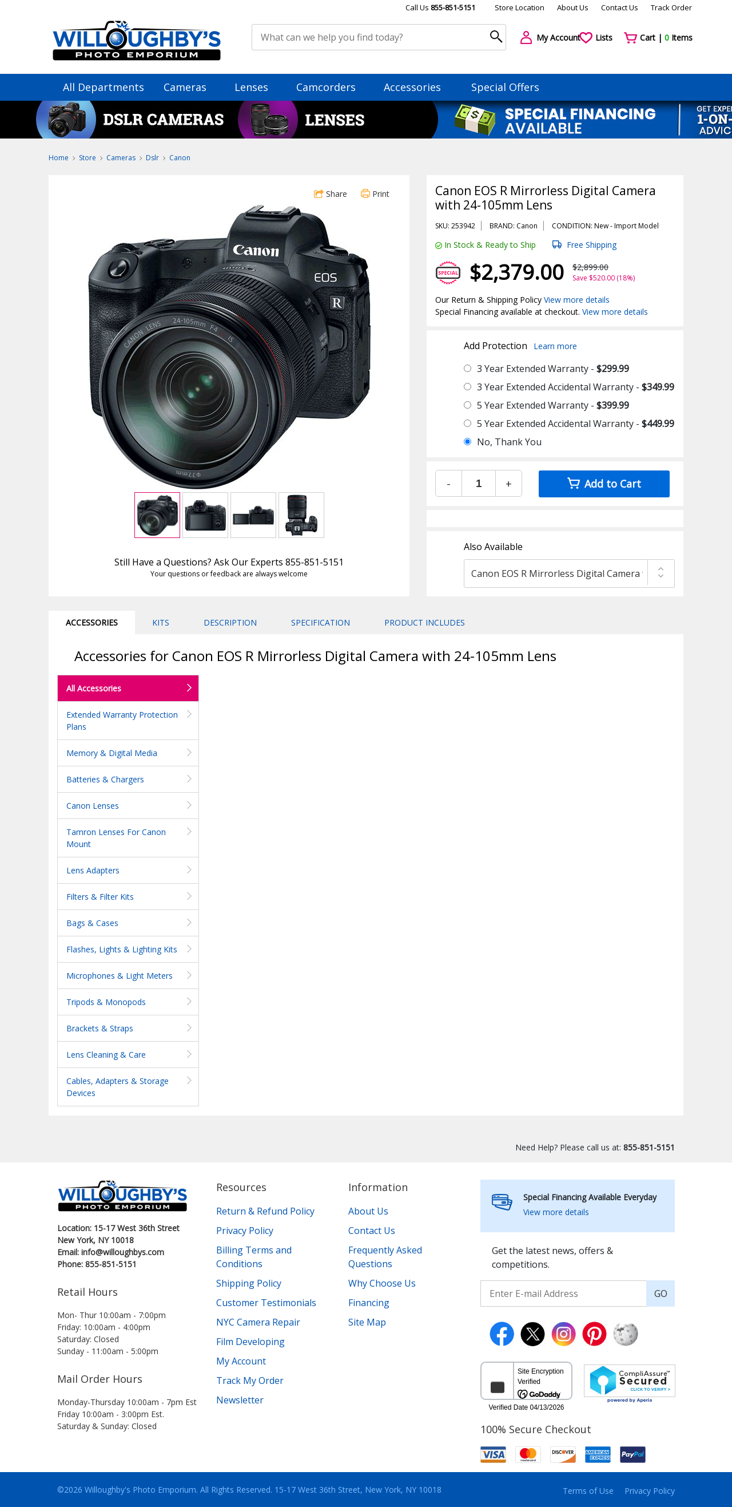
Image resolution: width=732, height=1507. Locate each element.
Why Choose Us (382, 1283)
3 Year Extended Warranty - (553, 368)
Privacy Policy (244, 1230)
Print (375, 193)
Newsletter (240, 1400)
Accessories (418, 87)
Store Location (519, 7)
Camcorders (331, 87)
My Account (241, 1361)
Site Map (367, 1322)
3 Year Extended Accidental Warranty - (575, 387)
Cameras (190, 87)
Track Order (671, 7)
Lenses (256, 87)
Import (625, 226)
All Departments (103, 87)
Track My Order (250, 1380)
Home (59, 158)
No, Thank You (509, 442)
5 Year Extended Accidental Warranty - (575, 423)
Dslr (152, 158)
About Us (572, 7)
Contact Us (619, 7)
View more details (577, 299)
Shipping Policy (248, 1283)
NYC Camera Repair (258, 1322)
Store (87, 158)
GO (660, 1293)
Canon (179, 158)
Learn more (555, 346)
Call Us (440, 7)
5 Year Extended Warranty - (553, 405)
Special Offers (505, 87)
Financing (368, 1302)
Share (330, 193)
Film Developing (250, 1341)
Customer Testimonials (266, 1302)
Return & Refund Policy (265, 1211)
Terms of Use (588, 1490)
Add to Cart (604, 484)
